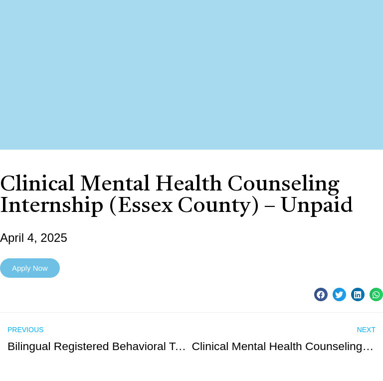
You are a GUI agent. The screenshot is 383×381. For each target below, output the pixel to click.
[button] (321, 294)
